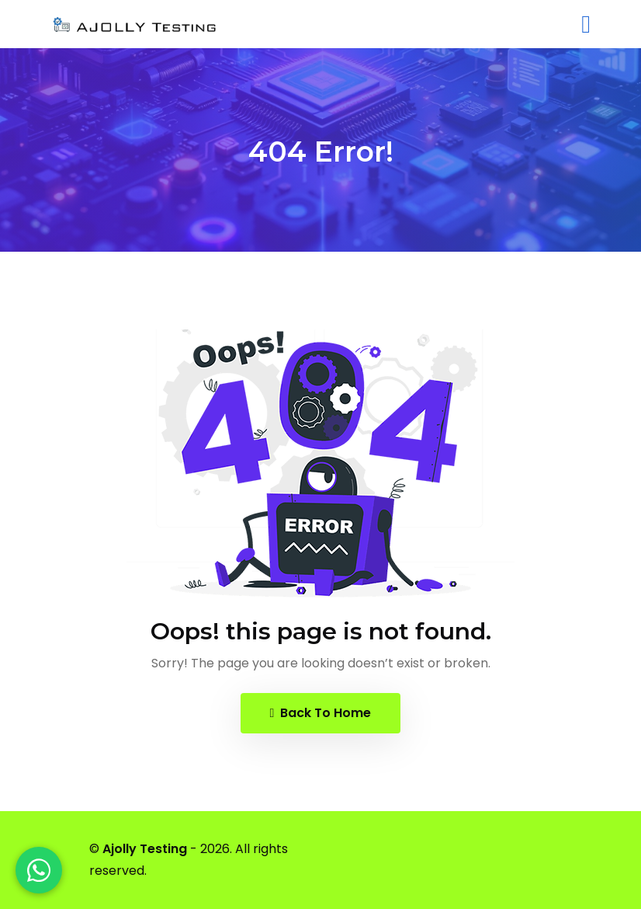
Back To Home (321, 713)
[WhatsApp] (39, 870)
